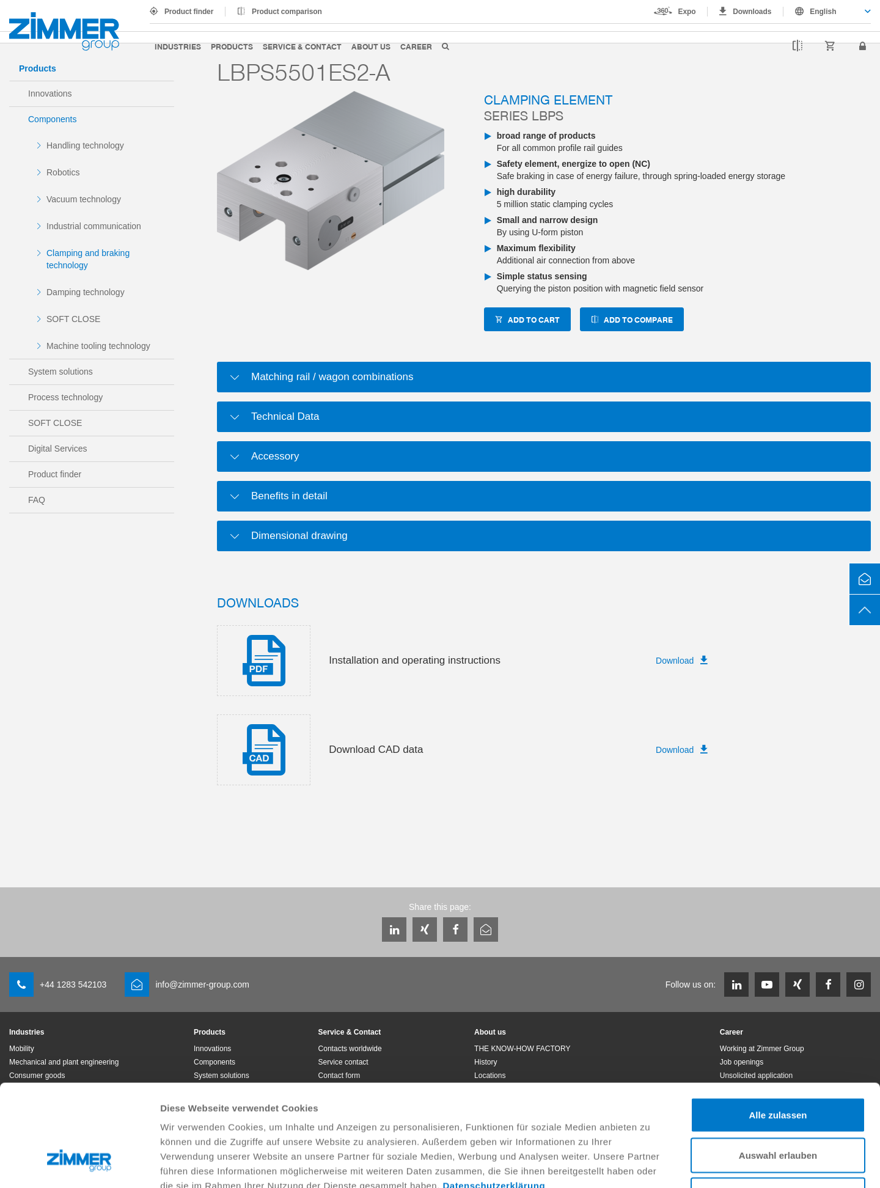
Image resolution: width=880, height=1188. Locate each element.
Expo (687, 11)
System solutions (60, 371)
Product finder (188, 11)
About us (371, 46)
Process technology (65, 397)
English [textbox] (823, 11)
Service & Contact (302, 46)
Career (416, 46)
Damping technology (85, 292)
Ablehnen (778, 1107)
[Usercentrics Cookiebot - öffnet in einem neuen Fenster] (79, 1164)
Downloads (752, 11)
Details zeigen (650, 1164)
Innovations (50, 93)
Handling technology (85, 145)
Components (52, 119)
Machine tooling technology (98, 346)
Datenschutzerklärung (494, 1098)
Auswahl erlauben (778, 1068)
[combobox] (827, 11)
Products (232, 46)
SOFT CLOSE (73, 319)
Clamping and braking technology (88, 259)
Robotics (62, 172)
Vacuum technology (83, 199)
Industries (178, 46)
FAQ (36, 500)
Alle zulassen (778, 1027)
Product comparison (287, 11)
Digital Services (57, 448)
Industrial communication (93, 226)
